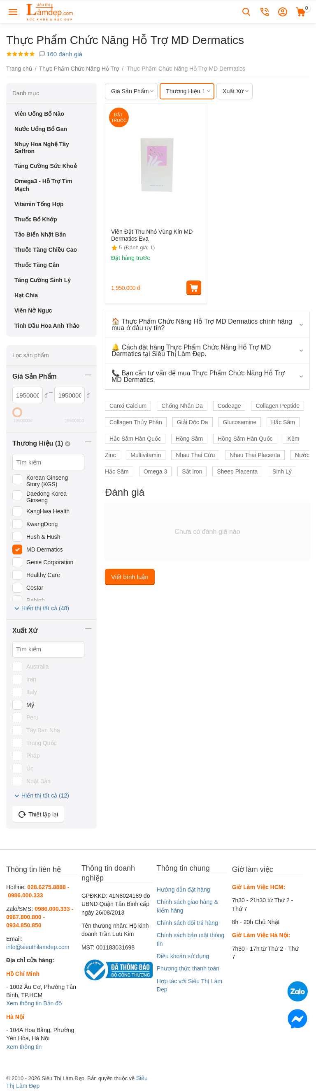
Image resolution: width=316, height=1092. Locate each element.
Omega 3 (155, 471)
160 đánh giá (60, 54)
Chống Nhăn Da (182, 405)
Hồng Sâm (189, 438)
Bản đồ (52, 1003)
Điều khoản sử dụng (183, 956)
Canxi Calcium (127, 405)
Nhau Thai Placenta (255, 455)
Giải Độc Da (192, 422)
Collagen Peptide (278, 405)
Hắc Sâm (283, 422)
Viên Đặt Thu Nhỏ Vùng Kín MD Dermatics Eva (152, 235)
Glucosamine (240, 422)
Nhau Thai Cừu (195, 455)
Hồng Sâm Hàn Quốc (245, 438)
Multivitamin (145, 455)
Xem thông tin (24, 1003)
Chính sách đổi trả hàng (187, 923)
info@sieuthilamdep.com (38, 947)
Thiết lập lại (38, 814)
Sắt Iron (192, 471)
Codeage (229, 405)
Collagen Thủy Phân (135, 422)
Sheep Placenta (237, 471)
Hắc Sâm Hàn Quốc (135, 438)
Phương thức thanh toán (188, 968)
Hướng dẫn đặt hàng (183, 889)
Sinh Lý (282, 471)
